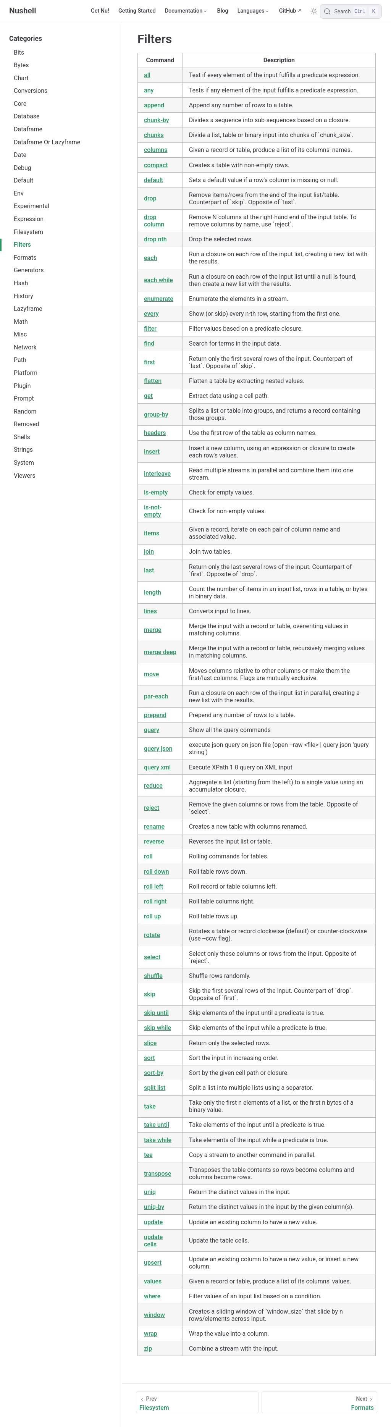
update (153, 1222)
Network (25, 347)
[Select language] (254, 11)
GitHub (287, 11)
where (152, 1296)
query (151, 730)
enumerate (158, 298)
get (148, 395)
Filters (22, 244)
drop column (154, 220)
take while (157, 1140)
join (149, 551)
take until (156, 1124)
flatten (153, 381)
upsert (153, 1262)
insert (152, 451)
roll (148, 856)
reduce (153, 785)
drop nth (155, 239)
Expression (29, 219)
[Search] (351, 11)
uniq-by (154, 1206)
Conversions (30, 90)
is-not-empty (153, 511)
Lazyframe (28, 308)
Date (20, 154)
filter (150, 328)
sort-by (153, 1072)
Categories (25, 38)
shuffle (153, 975)
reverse (154, 841)
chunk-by (156, 120)
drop (150, 198)
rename (154, 826)
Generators (29, 270)
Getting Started (137, 11)
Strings (23, 449)
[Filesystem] (197, 1402)
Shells (22, 437)
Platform (25, 373)
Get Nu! (100, 11)
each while (158, 280)
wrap (150, 1333)
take (150, 1106)
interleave (157, 473)
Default (23, 180)
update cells (153, 1240)
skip (149, 994)
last (149, 570)
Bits (19, 52)
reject (151, 807)
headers (155, 432)
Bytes (21, 65)
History (23, 296)
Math (21, 321)
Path (20, 360)
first (149, 362)
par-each (156, 696)
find (149, 343)
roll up (152, 916)
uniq (150, 1192)
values (153, 1281)
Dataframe (28, 129)
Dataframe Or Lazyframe (47, 142)
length (152, 592)
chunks (154, 135)
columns (155, 150)
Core (20, 103)
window (154, 1315)
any (148, 90)
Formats (25, 257)
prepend (155, 715)
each (150, 258)
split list (154, 1087)
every (151, 313)
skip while (157, 1027)
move (151, 674)
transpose (157, 1173)
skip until (156, 1013)
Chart (21, 78)
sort (149, 1058)
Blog (222, 11)
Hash (21, 283)
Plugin (22, 385)
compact (156, 165)
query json (158, 748)
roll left (153, 886)
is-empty (156, 492)
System (24, 462)
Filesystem (28, 232)
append (154, 105)
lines (150, 611)
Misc (20, 334)
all (147, 75)
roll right (155, 901)
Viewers (25, 475)
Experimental (31, 206)
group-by (156, 414)
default (153, 180)
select (152, 957)
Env (19, 193)
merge (153, 630)
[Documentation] (186, 11)
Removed (26, 424)
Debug (22, 167)
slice (150, 1043)
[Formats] (319, 1402)
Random (25, 411)
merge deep (160, 652)
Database (27, 116)
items (151, 533)
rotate (152, 935)
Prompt (24, 398)
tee (148, 1155)
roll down (156, 871)
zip (148, 1348)
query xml (157, 767)
